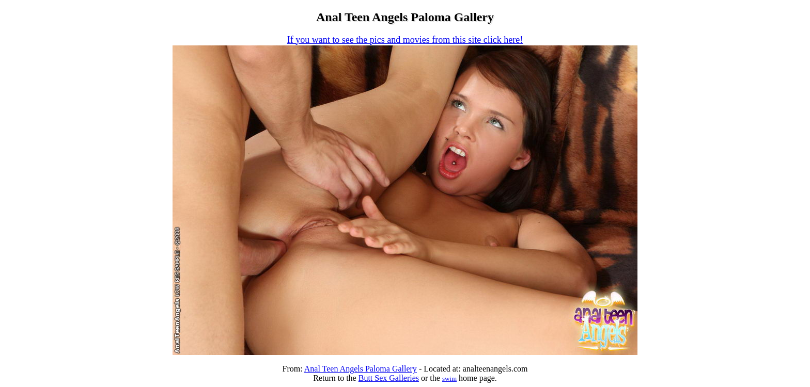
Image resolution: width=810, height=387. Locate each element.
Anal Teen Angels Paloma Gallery (360, 368)
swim (449, 378)
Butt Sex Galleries (389, 378)
